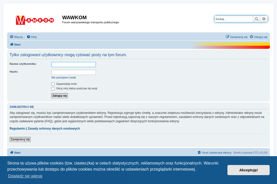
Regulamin (17, 128)
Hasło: (14, 71)
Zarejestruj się (20, 139)
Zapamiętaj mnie (64, 83)
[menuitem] (32, 37)
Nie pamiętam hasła (63, 77)
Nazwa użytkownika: (23, 63)
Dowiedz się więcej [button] (25, 176)
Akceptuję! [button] (248, 170)
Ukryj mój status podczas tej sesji (74, 88)
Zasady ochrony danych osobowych (54, 128)
